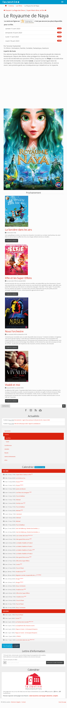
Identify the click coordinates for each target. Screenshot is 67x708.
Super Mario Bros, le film (36, 10)
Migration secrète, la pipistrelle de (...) (26, 575)
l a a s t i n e (11, 2)
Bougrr (18, 579)
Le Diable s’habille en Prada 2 (24, 543)
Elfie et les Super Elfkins (18, 278)
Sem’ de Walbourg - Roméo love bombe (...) (27, 528)
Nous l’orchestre (14, 331)
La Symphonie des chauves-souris (25, 625)
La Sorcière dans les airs (18, 229)
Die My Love (19, 503)
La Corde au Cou (20, 478)
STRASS (18, 636)
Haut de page (62, 702)
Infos (6, 460)
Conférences (8, 445)
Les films (19, 6)
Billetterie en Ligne (39, 467)
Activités (7, 449)
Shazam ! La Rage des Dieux (14, 10)
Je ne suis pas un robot (10, 659)
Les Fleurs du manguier (22, 492)
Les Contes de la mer (22, 535)
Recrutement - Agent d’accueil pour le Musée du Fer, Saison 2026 (32, 420)
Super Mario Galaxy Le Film (23, 474)
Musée (6, 453)
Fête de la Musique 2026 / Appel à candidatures (27, 423)
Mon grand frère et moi (22, 539)
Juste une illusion (21, 489)
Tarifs (7, 442)
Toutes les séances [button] (11, 240)
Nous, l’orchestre (20, 586)
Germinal (19, 514)
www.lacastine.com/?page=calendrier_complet (43, 696)
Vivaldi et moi (12, 384)
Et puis (18, 482)
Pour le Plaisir (20, 568)
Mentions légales (16, 702)
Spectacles (8, 431)
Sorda (18, 564)
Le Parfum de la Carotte (22, 622)
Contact (23, 702)
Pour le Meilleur (20, 496)
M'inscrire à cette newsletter (55, 662)
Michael (18, 500)
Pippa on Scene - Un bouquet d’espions (27, 629)
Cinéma (11, 6)
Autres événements (10, 456)
